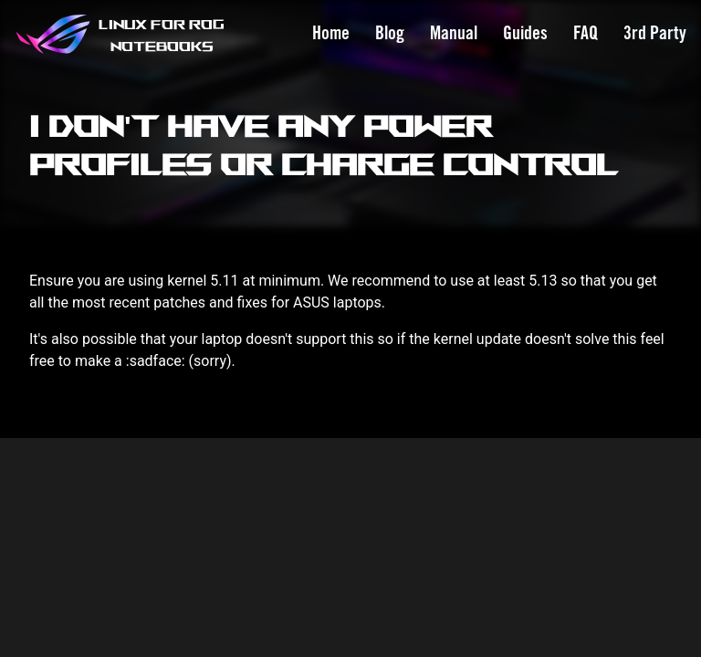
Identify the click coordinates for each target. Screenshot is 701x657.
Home (331, 34)
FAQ (585, 34)
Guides (525, 34)
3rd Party (654, 34)
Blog (389, 34)
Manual (453, 34)
